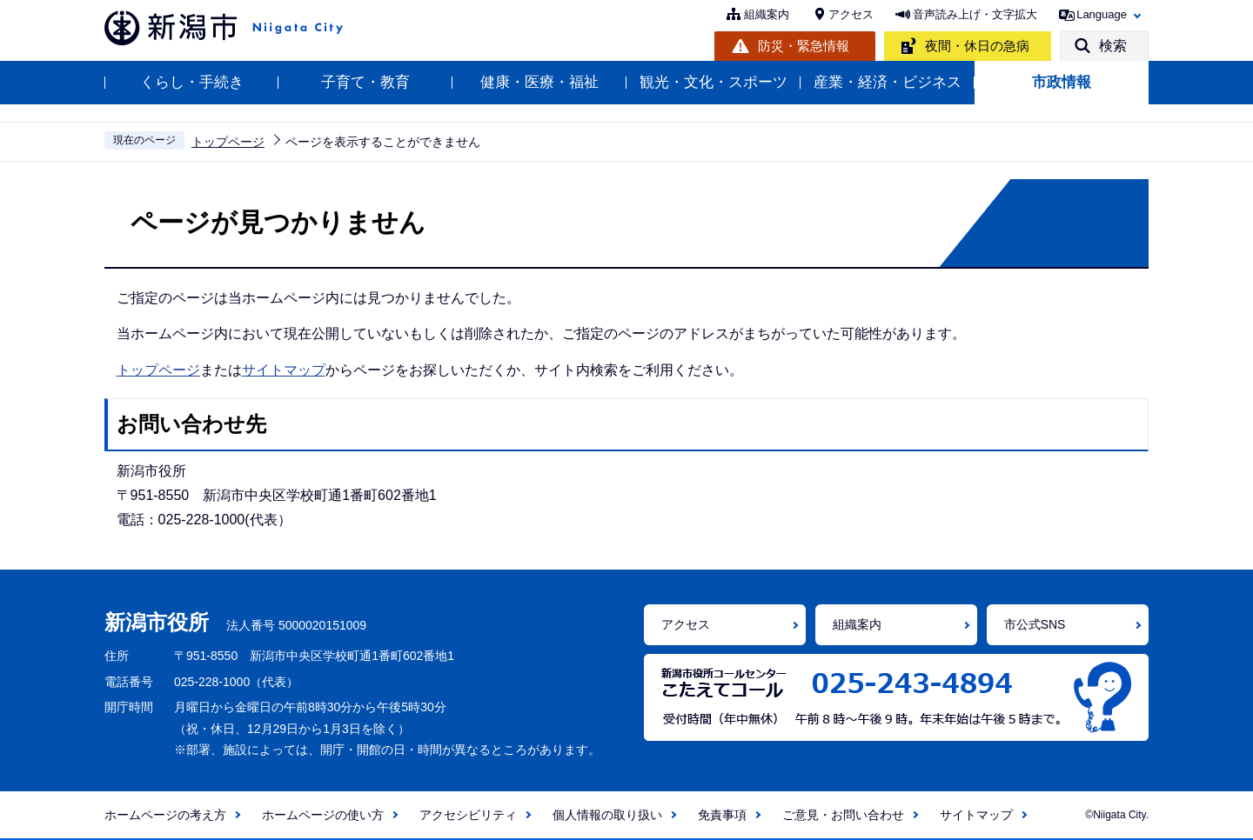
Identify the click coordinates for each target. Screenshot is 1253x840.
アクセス (851, 14)
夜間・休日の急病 (977, 45)
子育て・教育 (365, 82)
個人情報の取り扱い (607, 815)
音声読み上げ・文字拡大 (975, 14)
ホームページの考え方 (165, 815)
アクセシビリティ (468, 815)
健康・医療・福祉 (539, 82)
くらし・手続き (192, 82)
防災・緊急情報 (803, 45)
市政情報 (1061, 82)
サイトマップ (283, 370)
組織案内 (766, 14)
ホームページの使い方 (323, 815)
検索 (1113, 45)
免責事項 (722, 815)
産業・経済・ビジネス (888, 82)
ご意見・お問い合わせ (843, 815)
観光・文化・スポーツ (713, 82)
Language (1101, 14)
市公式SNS (1035, 624)
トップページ (228, 142)
